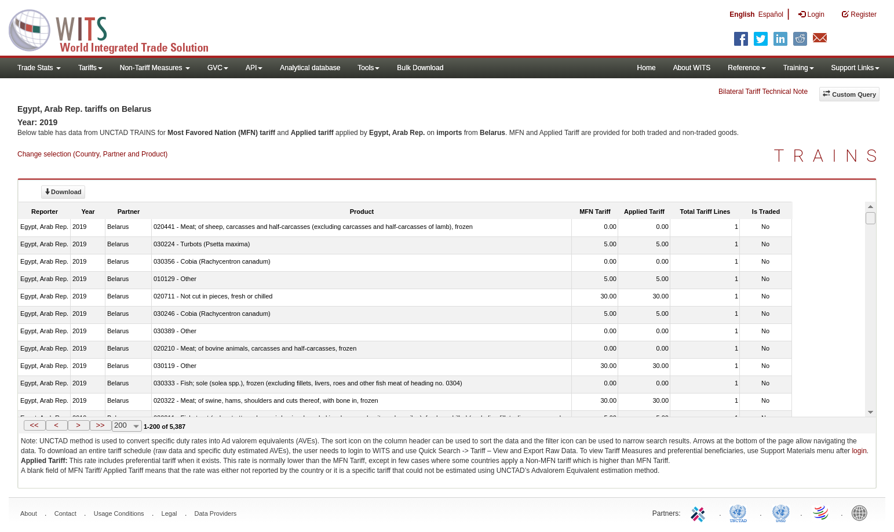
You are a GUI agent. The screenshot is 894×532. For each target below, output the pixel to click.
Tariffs (90, 68)
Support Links (855, 68)
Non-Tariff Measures (155, 68)
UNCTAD (740, 512)
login (859, 451)
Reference (746, 68)
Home (646, 68)
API (254, 68)
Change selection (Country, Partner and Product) (92, 154)
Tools (368, 68)
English (741, 14)
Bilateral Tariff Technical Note (763, 92)
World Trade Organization (821, 512)
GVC (217, 68)
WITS (116, 29)
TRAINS (829, 155)
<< (34, 425)
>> (100, 425)
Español (770, 14)
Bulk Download (420, 68)
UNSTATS (781, 512)
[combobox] (127, 426)
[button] (35, 425)
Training (798, 68)
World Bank (862, 512)
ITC (699, 512)
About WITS (692, 68)
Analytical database (310, 68)
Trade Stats (39, 68)
